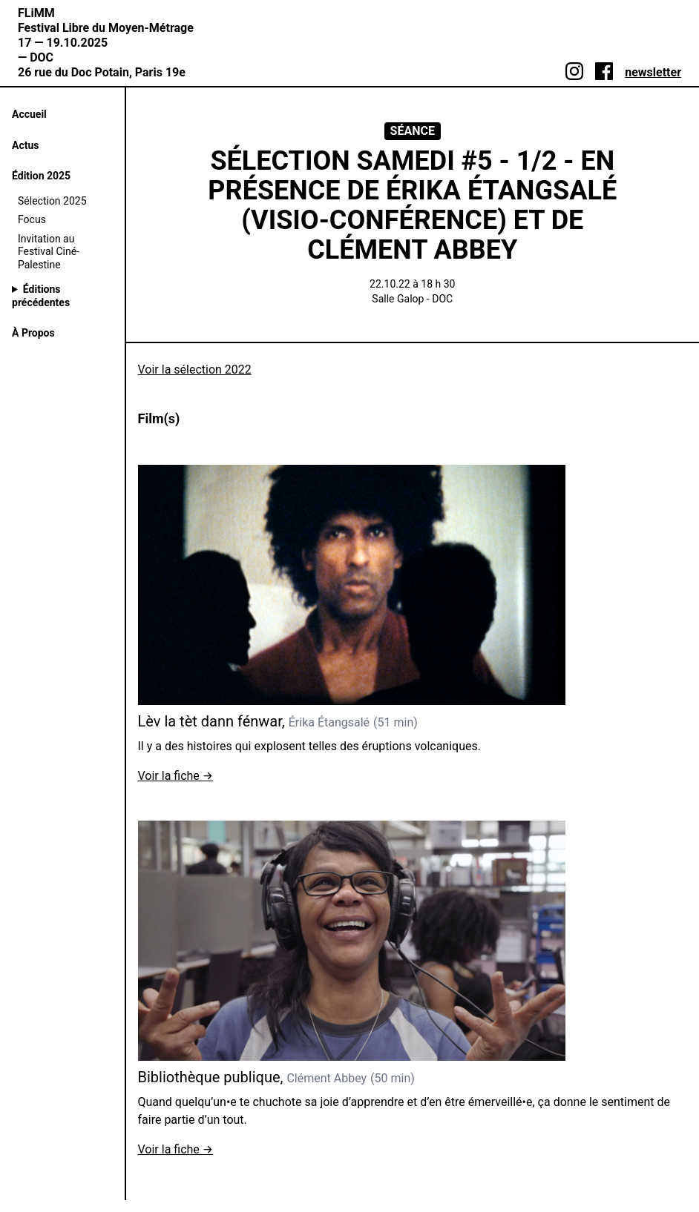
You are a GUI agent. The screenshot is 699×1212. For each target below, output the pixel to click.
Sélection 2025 (52, 201)
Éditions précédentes (41, 295)
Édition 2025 (41, 176)
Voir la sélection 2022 (195, 369)
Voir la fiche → (176, 776)
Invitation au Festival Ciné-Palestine (48, 252)
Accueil (29, 114)
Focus (32, 219)
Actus (25, 145)
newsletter (653, 72)
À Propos (33, 333)
